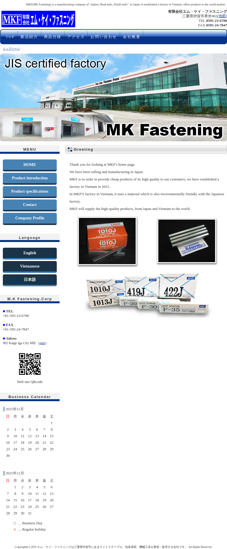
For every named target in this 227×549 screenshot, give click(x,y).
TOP (10, 37)
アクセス (76, 37)
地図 (222, 16)
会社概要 (131, 37)
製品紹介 (29, 37)
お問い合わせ (104, 37)
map (42, 343)
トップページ (11, 48)
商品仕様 (53, 37)
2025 (34, 546)
